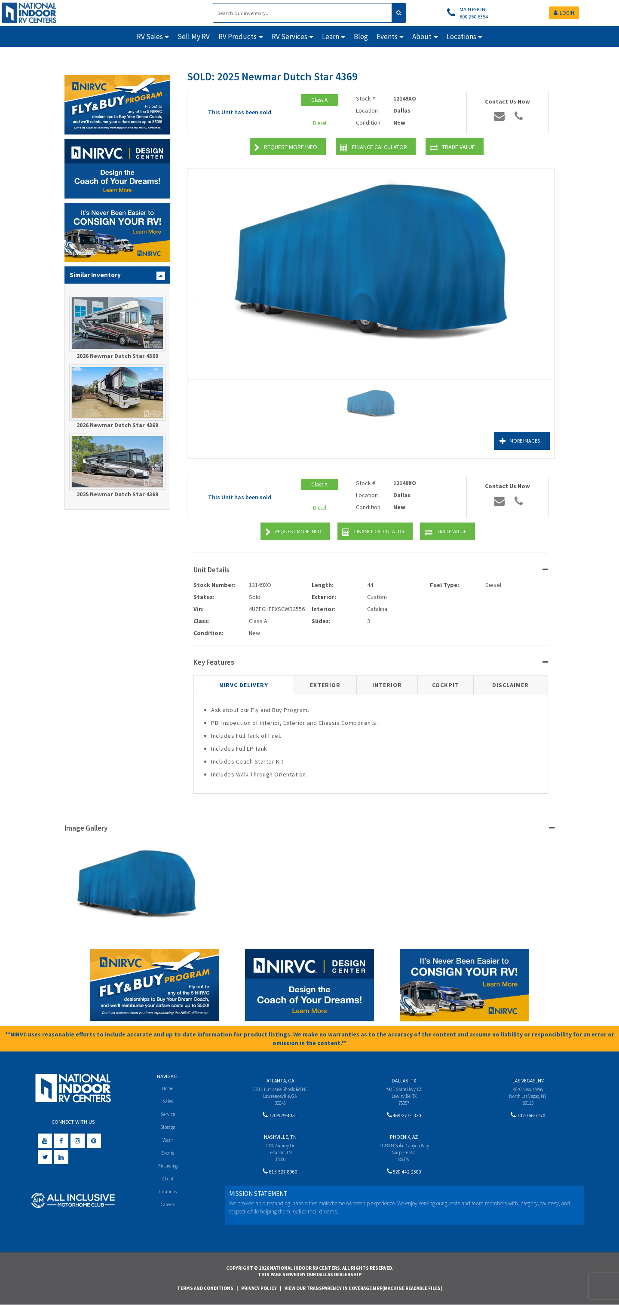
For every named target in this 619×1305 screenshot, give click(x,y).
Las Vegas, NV (528, 1080)
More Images (512, 441)
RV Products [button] (237, 36)
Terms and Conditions (205, 1288)
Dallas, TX (404, 1080)
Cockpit (445, 685)
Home (168, 1088)
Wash (168, 1141)
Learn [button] (330, 36)
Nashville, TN (280, 1138)
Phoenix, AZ (404, 1138)
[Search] (302, 13)
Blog (361, 36)
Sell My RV (194, 36)
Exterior (325, 685)
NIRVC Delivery (243, 685)
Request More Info (285, 147)
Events (167, 1154)
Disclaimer (510, 685)
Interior (387, 685)
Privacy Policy (259, 1288)
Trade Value (452, 147)
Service (168, 1114)
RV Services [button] (289, 36)
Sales (168, 1101)
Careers (167, 1206)
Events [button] (387, 36)
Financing (168, 1167)
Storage (167, 1127)
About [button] (422, 36)
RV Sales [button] (150, 36)
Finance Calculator (373, 147)
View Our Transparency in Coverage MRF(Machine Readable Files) (363, 1288)
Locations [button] (461, 36)
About (168, 1180)
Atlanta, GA (280, 1080)
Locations (167, 1194)
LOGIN (564, 12)
